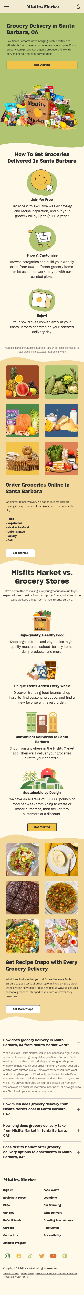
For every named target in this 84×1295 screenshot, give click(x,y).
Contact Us (10, 1235)
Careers (8, 1228)
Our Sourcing (52, 1205)
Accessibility (52, 1235)
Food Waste (51, 1190)
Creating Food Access (58, 1220)
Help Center (51, 1228)
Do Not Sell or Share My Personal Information (56, 1274)
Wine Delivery (53, 1213)
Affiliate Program (15, 1243)
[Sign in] (78, 6)
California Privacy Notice (16, 1277)
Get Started (42, 65)
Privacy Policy (27, 1274)
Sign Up (8, 1190)
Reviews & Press (14, 1197)
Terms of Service (11, 1274)
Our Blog (8, 1213)
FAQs (6, 1205)
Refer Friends (12, 1220)
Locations (50, 1197)
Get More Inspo (23, 1009)
